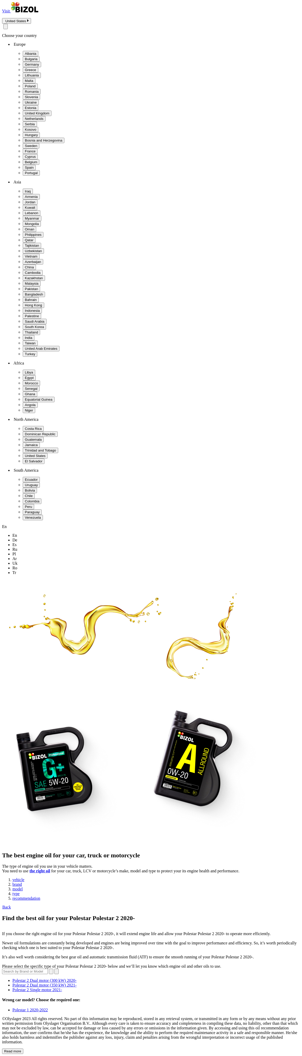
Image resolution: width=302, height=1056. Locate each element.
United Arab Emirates (41, 349)
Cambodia (33, 273)
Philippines (33, 235)
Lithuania (32, 75)
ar (14, 558)
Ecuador (31, 480)
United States (35, 456)
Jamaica (31, 445)
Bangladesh (34, 294)
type (16, 893)
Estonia (30, 108)
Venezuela (33, 517)
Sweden (31, 146)
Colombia (32, 501)
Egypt (29, 378)
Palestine (32, 316)
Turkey (30, 354)
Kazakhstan (34, 278)
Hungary (31, 135)
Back (6, 907)
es (14, 544)
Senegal (31, 389)
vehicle (18, 880)
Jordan (30, 202)
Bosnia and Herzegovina (43, 140)
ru (14, 549)
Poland (30, 86)
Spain (29, 167)
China (29, 267)
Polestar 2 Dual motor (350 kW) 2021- (44, 985)
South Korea (34, 327)
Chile (29, 496)
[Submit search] (56, 971)
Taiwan (30, 343)
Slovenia (31, 97)
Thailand (31, 332)
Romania (32, 92)
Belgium (31, 162)
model (17, 889)
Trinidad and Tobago (40, 450)
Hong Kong (33, 305)
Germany (32, 64)
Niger (29, 410)
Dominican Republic (40, 434)
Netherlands (34, 119)
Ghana (30, 394)
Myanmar (32, 218)
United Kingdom (37, 113)
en (14, 535)
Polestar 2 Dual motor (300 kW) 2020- (44, 980)
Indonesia (32, 311)
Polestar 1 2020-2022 (30, 1010)
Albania (30, 54)
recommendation (26, 898)
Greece (30, 70)
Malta (29, 81)
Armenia (31, 197)
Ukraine (31, 102)
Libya (29, 372)
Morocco (31, 383)
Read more (12, 1051)
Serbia (30, 124)
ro (14, 568)
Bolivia (30, 490)
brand (17, 884)
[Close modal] (5, 26)
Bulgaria (31, 59)
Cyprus (30, 157)
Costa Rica (33, 429)
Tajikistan (32, 245)
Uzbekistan (33, 251)
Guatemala (33, 439)
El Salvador (33, 461)
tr (14, 572)
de (14, 540)
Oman (29, 229)
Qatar (29, 240)
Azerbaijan (33, 262)
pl (14, 554)
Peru (28, 507)
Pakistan (31, 289)
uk (15, 563)
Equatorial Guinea (38, 399)
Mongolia (32, 224)
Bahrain (31, 300)
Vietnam (31, 256)
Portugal (31, 173)
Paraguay (32, 512)
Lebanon (31, 213)
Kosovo (30, 129)
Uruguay (31, 485)
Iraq (28, 191)
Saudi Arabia (34, 321)
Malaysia (32, 283)
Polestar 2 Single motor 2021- (37, 990)
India (28, 338)
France (30, 151)
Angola (30, 405)
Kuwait (30, 207)
